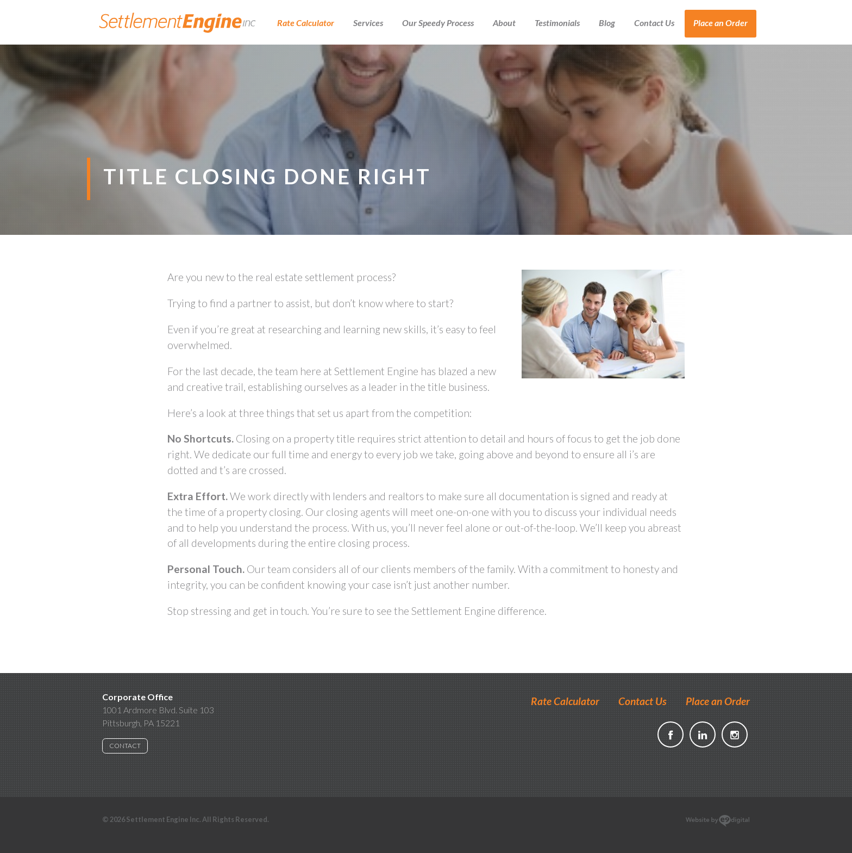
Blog (607, 22)
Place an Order (720, 22)
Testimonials (557, 22)
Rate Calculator (305, 22)
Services (368, 22)
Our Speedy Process (438, 22)
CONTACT (125, 746)
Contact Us (654, 22)
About (504, 22)
